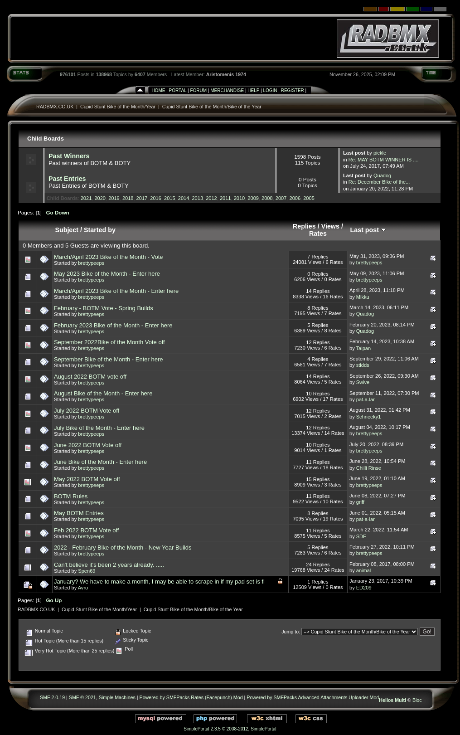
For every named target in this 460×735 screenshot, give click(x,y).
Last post (368, 230)
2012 (211, 198)
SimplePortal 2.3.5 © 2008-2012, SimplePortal (230, 728)
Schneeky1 (368, 416)
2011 (225, 198)
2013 (197, 198)
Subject (66, 230)
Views (330, 226)
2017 (142, 198)
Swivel (363, 382)
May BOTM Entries (79, 513)
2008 (267, 198)
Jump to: (290, 631)
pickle (379, 153)
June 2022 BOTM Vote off (87, 445)
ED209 (364, 587)
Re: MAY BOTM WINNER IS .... (384, 159)
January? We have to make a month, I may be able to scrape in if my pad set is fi (159, 581)
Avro (83, 587)
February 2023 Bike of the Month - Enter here (113, 325)
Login (270, 90)
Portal (178, 90)
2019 (114, 198)
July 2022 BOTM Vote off (86, 410)
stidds (362, 365)
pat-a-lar (365, 399)
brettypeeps (91, 263)
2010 (239, 198)
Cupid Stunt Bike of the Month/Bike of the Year (211, 106)
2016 (155, 198)
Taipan (363, 348)
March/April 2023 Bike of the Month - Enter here (116, 290)
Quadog (382, 175)
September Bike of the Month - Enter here (108, 359)
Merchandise (227, 90)
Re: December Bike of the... (379, 182)
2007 (281, 198)
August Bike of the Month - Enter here (103, 393)
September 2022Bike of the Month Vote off (109, 342)
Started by (100, 230)
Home (158, 90)
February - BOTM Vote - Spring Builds (103, 308)
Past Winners (68, 156)
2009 (253, 198)
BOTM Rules (70, 496)
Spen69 (86, 571)
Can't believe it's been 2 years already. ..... (109, 564)
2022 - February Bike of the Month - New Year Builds (123, 547)
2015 (169, 198)
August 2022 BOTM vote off (90, 376)
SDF (361, 536)
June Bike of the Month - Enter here (100, 461)
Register (292, 90)
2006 (295, 198)
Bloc (417, 700)
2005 (309, 198)
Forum (198, 90)
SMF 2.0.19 (52, 697)
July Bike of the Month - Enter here (99, 427)
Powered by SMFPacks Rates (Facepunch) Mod (191, 697)
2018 (128, 198)
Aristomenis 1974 (226, 74)
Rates (318, 233)
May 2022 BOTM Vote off (87, 479)
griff (360, 502)
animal (363, 570)
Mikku (362, 297)
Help (253, 90)
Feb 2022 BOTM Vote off (86, 530)
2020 (100, 198)
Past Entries (67, 178)
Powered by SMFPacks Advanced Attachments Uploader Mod (313, 697)
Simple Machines (117, 697)
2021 (86, 198)
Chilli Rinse (368, 468)
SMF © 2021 (82, 697)
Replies (304, 226)
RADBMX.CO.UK (54, 106)
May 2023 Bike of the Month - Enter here (107, 273)
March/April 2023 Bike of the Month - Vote (108, 256)
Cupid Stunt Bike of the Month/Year (117, 106)
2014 (183, 198)
